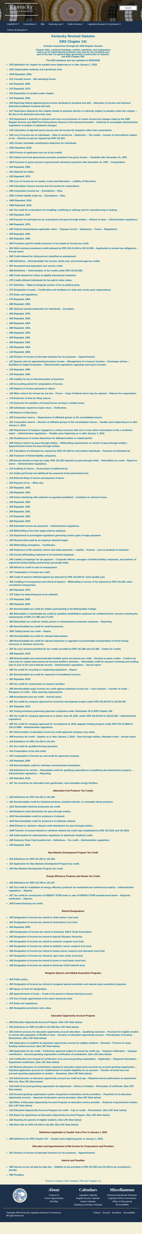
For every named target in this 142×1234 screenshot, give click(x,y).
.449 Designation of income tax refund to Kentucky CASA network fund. (47, 965)
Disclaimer (116, 1212)
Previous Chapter (54, 1181)
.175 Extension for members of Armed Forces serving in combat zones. (47, 403)
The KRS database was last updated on (73, 60)
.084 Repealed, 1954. (20, 323)
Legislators (13, 24)
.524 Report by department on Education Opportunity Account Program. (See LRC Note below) (59, 1115)
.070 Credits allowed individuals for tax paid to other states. (40, 280)
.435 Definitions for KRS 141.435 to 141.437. (32, 883)
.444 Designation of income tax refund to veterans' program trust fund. (46, 941)
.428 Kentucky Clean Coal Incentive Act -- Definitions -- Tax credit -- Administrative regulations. (59, 840)
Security (106, 1212)
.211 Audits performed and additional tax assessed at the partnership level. (49, 473)
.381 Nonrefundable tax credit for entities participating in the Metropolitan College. (53, 609)
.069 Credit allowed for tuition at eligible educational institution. (43, 275)
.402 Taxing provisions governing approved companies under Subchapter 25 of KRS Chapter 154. (61, 711)
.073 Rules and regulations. (23, 294)
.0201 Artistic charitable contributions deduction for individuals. (43, 143)
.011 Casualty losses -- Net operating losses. (32, 79)
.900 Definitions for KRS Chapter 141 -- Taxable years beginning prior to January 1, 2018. (56, 1139)
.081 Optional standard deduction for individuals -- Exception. (42, 309)
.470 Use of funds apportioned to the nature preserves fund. (41, 998)
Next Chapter (71, 1181)
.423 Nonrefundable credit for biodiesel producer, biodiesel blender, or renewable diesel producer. (61, 802)
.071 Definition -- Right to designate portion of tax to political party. (44, 285)
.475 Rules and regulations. (23, 1003)
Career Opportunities (54, 1198)
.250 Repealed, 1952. (20, 507)
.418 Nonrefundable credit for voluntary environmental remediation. (45, 765)
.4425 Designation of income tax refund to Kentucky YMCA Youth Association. (50, 932)
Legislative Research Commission (104, 24)
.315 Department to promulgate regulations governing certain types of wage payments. (55, 535)
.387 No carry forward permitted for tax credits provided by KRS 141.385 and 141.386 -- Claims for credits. (65, 649)
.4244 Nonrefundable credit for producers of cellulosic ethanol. (42, 821)
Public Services (75, 24)
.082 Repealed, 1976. (20, 313)
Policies (97, 1212)
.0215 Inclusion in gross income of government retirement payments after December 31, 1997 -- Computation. (67, 162)
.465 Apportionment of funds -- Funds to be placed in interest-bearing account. (51, 994)
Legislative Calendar (88, 1195)
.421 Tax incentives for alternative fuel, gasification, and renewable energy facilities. (53, 783)
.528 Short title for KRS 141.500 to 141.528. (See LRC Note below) (43, 1124)
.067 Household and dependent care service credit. (36, 266)
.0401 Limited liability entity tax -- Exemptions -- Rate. (37, 195)
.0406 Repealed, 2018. (20, 205)
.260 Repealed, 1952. (20, 511)
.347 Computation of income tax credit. (29, 572)
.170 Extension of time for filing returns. (30, 398)
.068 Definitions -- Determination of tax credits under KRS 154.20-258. (46, 270)
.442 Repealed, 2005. (20, 927)
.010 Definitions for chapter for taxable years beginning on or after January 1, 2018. (53, 64)
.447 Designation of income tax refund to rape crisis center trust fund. (46, 956)
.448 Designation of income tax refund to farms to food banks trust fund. (47, 960)
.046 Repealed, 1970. (20, 224)
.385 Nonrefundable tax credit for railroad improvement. (38, 636)
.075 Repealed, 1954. (20, 299)
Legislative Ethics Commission (122, 1198)
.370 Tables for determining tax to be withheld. (33, 594)
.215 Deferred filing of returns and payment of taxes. (37, 478)
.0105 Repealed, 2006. (20, 74)
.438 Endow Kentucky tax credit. (26, 903)
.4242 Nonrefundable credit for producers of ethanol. (37, 816)
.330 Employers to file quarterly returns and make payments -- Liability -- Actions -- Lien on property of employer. (69, 550)
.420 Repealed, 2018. (20, 778)
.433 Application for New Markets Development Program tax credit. (44, 864)
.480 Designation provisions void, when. (30, 1008)
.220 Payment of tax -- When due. (26, 483)
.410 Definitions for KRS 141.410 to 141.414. (32, 741)
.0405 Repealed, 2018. (20, 200)
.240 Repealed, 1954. (20, 502)
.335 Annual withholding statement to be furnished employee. (41, 554)
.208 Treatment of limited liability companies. (33, 456)
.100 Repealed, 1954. (20, 347)
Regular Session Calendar (88, 1198)
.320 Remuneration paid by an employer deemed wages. (39, 540)
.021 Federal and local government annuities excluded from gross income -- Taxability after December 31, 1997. (68, 157)
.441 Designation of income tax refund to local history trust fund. (43, 922)
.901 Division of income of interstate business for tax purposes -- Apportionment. (52, 1153)
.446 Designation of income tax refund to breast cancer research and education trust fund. (57, 951)
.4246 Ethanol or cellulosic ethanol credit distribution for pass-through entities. (51, 826)
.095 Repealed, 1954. (20, 337)
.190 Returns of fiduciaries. (23, 412)
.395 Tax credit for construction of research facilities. (37, 684)
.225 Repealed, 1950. (20, 487)
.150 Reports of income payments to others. (32, 388)
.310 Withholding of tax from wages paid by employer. (37, 531)
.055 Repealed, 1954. (20, 234)
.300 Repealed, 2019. (20, 521)
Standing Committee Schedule (88, 1204)
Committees (30, 24)
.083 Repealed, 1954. (20, 318)
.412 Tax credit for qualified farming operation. (33, 746)
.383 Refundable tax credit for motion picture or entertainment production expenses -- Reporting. (60, 621)
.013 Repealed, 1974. (20, 88)
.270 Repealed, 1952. (20, 516)
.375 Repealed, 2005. (20, 599)
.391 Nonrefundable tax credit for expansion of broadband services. (45, 674)
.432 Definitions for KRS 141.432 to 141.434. (32, 859)
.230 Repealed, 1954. (20, 492)
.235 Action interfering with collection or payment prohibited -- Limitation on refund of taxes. (58, 497)
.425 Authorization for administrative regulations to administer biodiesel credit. (51, 835)
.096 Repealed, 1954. (20, 342)
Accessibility (129, 1212)
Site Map (54, 1201)
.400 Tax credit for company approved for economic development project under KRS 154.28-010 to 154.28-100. (67, 701)
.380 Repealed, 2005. (20, 604)
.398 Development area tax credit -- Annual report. (35, 697)
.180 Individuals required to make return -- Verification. (38, 408)
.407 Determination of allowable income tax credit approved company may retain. (52, 732)
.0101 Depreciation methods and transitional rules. (36, 69)
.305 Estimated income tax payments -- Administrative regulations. (44, 526)
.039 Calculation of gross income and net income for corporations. (44, 186)
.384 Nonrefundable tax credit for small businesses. (36, 626)
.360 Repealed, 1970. (20, 590)
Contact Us (54, 1195)
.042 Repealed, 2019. (20, 215)
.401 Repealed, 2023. (20, 706)
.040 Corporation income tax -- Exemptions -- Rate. (36, 191)
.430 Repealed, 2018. (20, 845)
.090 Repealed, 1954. (20, 333)
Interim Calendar (88, 1201)
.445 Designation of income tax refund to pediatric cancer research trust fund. (50, 946)
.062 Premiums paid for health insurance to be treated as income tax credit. (49, 243)
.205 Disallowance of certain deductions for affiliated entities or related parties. (51, 438)
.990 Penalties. (16, 1175)
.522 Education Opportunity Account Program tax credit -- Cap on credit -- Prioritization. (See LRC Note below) (68, 1110)
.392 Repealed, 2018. (20, 679)
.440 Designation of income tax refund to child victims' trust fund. (44, 917)
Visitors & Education (17, 30)
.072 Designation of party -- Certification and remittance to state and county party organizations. (60, 290)
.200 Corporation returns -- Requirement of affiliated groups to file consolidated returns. (56, 417)
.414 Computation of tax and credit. (27, 751)
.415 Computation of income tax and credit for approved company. (44, 756)
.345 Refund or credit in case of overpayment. (33, 567)
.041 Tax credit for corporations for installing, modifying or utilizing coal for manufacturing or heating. (63, 210)
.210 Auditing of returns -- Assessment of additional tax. (38, 468)
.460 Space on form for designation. (28, 989)
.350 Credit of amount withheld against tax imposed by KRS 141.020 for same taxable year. (57, 577)
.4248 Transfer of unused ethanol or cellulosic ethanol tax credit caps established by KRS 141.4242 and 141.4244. (69, 830)
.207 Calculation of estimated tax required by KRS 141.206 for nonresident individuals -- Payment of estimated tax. (70, 451)
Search (128, 8)
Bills (43, 24)
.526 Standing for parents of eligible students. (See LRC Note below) (45, 1120)
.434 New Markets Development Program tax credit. (36, 868)
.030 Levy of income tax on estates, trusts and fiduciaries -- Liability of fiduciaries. (52, 181)
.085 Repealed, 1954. (20, 328)
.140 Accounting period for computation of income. (36, 384)
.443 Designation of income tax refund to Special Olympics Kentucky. (46, 936)
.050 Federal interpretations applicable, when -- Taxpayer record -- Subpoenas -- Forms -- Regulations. (63, 229)
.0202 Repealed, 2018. (20, 148)
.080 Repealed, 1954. (20, 304)
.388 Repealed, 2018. (20, 653)
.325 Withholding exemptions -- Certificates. (32, 545)
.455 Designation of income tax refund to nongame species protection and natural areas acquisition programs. (68, 984)
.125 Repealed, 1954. (20, 374)
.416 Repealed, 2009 (19, 761)
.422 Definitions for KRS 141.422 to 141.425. (32, 797)
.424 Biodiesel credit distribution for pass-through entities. (40, 811)
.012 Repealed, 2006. (20, 84)
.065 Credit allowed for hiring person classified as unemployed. (42, 256)
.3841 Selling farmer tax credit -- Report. (30, 631)
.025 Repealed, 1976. (20, 176)
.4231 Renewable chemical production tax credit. (35, 806)
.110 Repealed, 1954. (20, 352)
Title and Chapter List (90, 1181)
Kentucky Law (56, 24)
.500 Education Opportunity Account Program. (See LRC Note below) (45, 1022)
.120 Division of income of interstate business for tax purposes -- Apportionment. (52, 357)
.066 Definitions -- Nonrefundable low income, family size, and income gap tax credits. (55, 261)
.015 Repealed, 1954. (20, 98)
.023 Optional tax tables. (22, 172)
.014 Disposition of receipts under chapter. (31, 93)
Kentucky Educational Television (122, 1195)
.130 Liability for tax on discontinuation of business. (36, 379)
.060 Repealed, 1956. (20, 238)
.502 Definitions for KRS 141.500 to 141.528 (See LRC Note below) (44, 1027)
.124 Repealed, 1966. (20, 369)
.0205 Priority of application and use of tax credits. (36, 152)
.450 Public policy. (18, 979)
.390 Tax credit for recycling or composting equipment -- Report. (43, 670)
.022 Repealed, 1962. (20, 167)
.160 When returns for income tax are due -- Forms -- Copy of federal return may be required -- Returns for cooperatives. (73, 393)
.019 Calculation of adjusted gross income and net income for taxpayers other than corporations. (60, 130)
